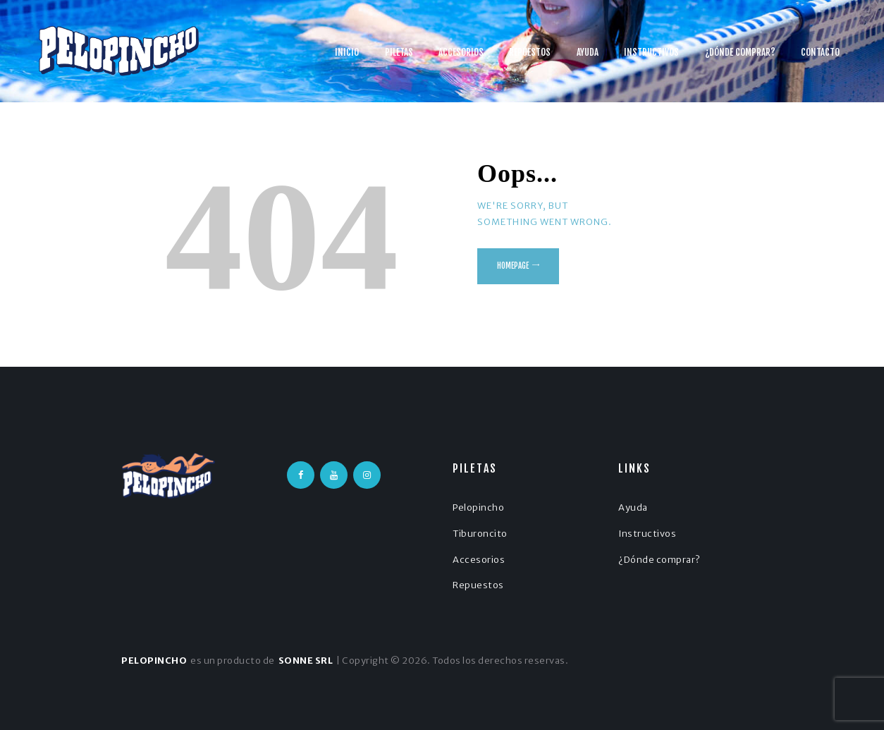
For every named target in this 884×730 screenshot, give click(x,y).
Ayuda (633, 507)
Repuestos (478, 585)
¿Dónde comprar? (659, 560)
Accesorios (479, 560)
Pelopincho (478, 507)
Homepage (513, 266)
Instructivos (647, 534)
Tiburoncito (480, 534)
